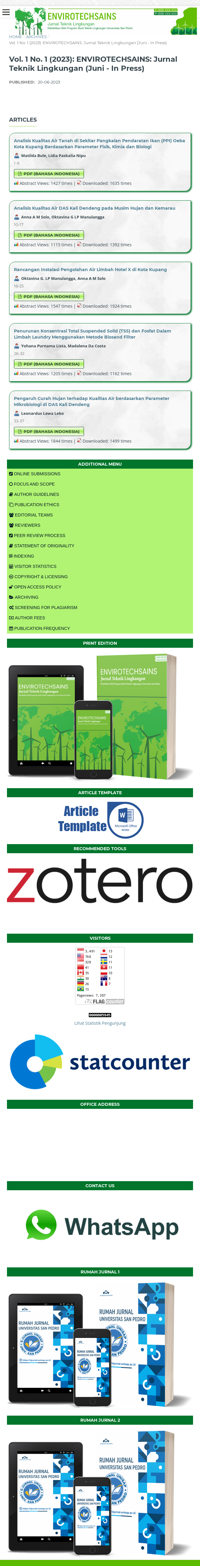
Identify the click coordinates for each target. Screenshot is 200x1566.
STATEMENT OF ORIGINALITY (41, 545)
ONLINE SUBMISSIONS (34, 473)
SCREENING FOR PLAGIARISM (43, 607)
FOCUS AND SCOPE (32, 484)
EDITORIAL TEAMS (31, 515)
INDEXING (21, 556)
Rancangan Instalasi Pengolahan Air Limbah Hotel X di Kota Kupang (90, 269)
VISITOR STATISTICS (32, 566)
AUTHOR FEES (27, 617)
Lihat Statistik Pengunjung (100, 1023)
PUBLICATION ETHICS (34, 504)
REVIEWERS (24, 525)
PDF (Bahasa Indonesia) (51, 173)
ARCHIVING (23, 597)
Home (15, 36)
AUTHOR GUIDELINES (34, 494)
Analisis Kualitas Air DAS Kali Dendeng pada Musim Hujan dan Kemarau (94, 208)
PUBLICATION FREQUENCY (39, 628)
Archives (36, 36)
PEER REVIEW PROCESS (37, 535)
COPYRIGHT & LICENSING (38, 576)
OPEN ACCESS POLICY (35, 587)
